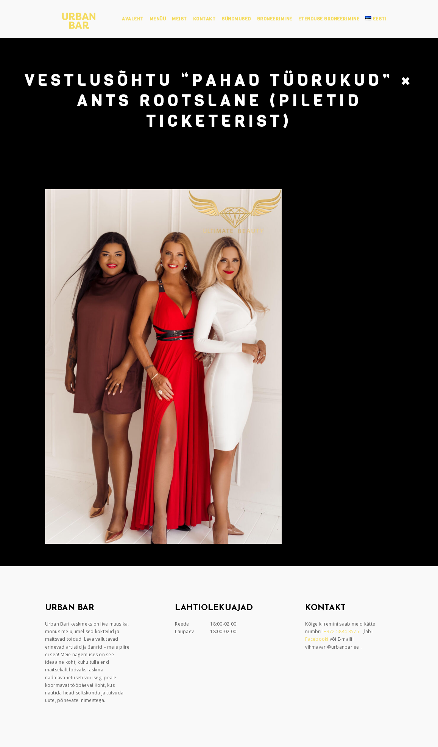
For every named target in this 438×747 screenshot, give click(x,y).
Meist (179, 19)
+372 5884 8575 (342, 631)
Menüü (158, 19)
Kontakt (204, 19)
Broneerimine (274, 19)
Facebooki (317, 639)
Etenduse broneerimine (329, 19)
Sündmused (236, 19)
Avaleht (132, 19)
